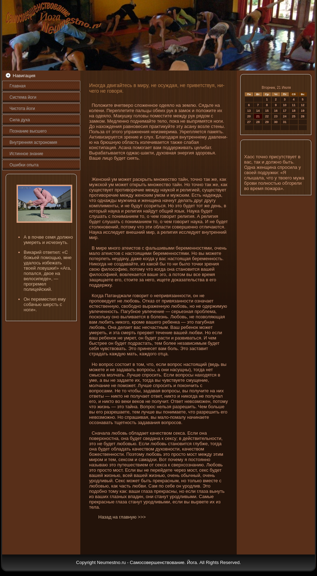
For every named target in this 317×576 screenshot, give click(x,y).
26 (302, 116)
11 (294, 105)
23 (276, 116)
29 (267, 122)
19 (302, 110)
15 (267, 110)
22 (267, 116)
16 (276, 110)
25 (294, 116)
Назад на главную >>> (122, 517)
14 (258, 110)
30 (276, 122)
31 (284, 122)
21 (258, 116)
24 (284, 116)
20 (249, 116)
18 (294, 110)
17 (284, 110)
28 (258, 122)
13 (249, 110)
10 (284, 105)
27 (249, 122)
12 (302, 105)
